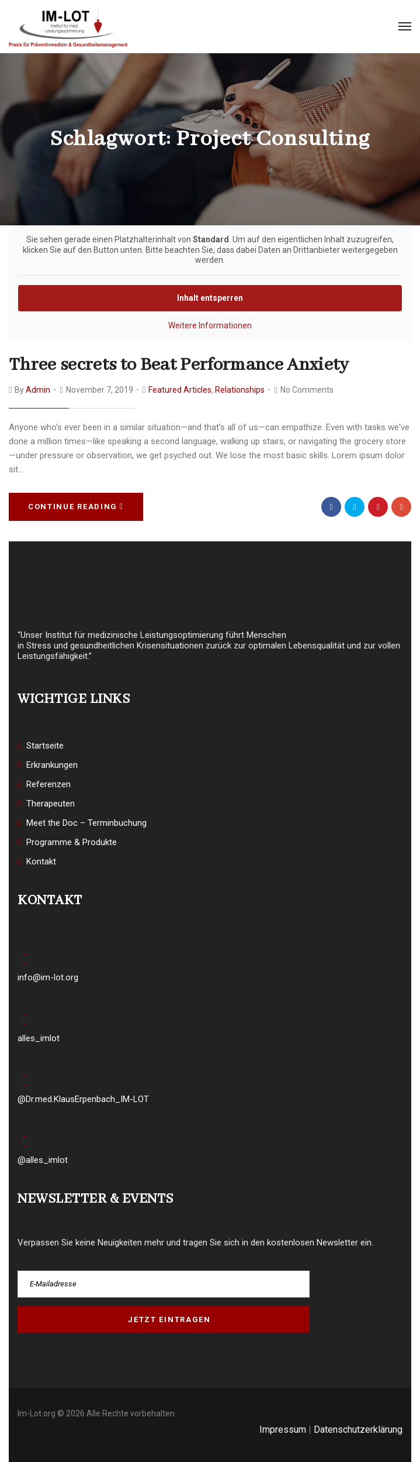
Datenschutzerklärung (358, 1429)
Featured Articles (179, 389)
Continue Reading (76, 506)
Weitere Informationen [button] (210, 325)
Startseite (45, 745)
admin (38, 389)
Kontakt (41, 861)
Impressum (282, 1429)
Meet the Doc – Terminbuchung (86, 823)
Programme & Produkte (71, 842)
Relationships (240, 389)
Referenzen (48, 784)
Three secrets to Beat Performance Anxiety (179, 365)
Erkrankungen (52, 765)
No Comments (307, 389)
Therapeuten (50, 803)
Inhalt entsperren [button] (210, 298)
